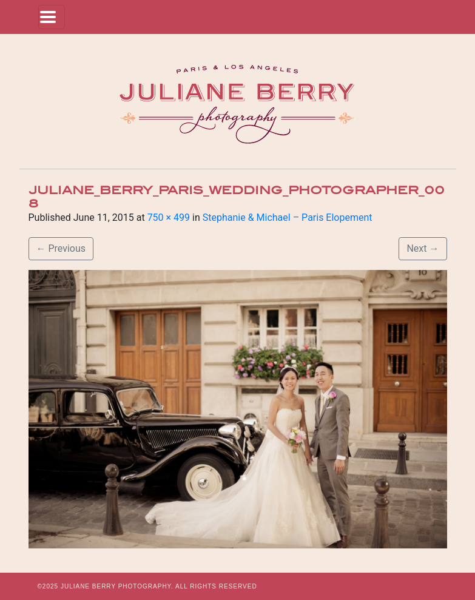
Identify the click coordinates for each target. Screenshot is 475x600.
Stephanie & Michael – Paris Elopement (287, 217)
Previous (61, 248)
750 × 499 (168, 217)
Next (422, 248)
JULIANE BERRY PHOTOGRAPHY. (117, 586)
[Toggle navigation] (51, 17)
